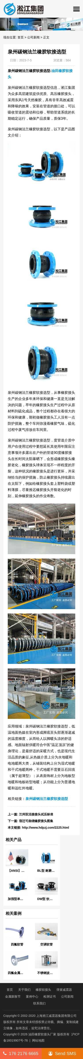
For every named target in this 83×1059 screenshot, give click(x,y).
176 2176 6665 (20, 1053)
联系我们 (39, 1003)
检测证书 (49, 996)
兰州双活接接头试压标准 (36, 814)
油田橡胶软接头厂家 (42, 1034)
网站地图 (38, 1040)
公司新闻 (33, 37)
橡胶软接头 (43, 989)
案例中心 (32, 996)
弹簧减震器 (64, 989)
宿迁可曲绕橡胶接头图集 (36, 821)
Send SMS (62, 1053)
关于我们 (24, 989)
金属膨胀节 (13, 996)
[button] (76, 9)
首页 (20, 37)
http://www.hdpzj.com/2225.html (45, 827)
